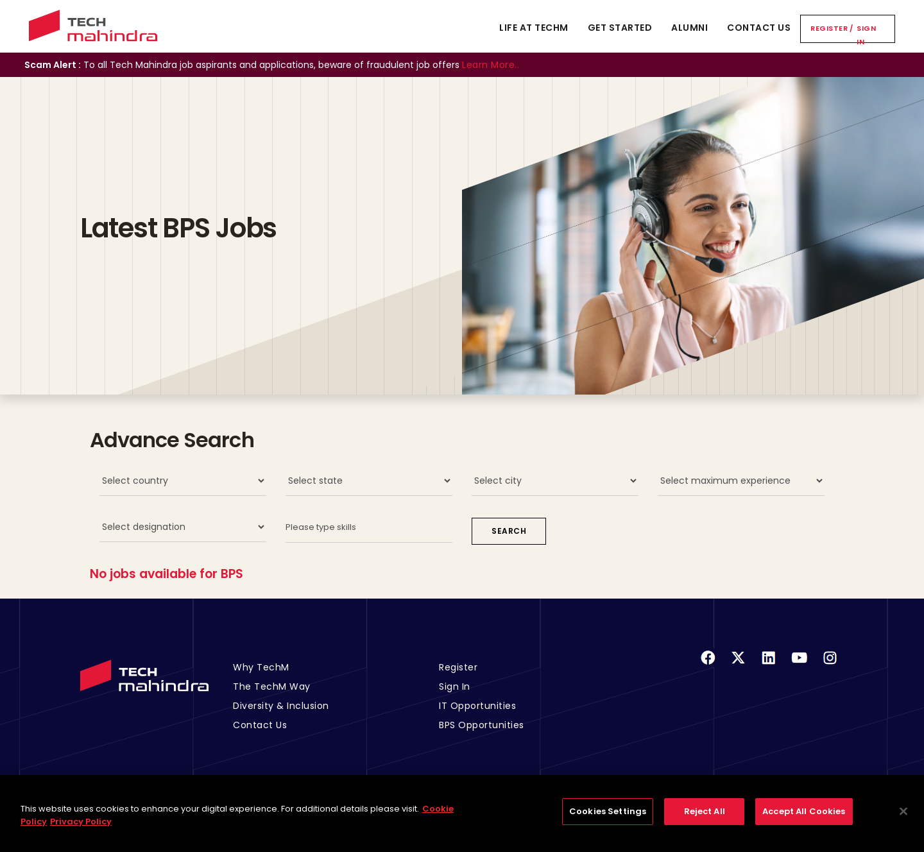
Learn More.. (490, 64)
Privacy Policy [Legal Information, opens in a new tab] (81, 829)
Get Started (620, 27)
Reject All (704, 820)
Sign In (866, 35)
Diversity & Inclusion (281, 705)
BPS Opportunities (481, 725)
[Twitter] (738, 665)
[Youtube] (799, 665)
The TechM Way (272, 686)
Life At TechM (534, 27)
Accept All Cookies (803, 820)
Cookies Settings (607, 820)
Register (829, 28)
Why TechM (261, 667)
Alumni (689, 27)
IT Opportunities (477, 705)
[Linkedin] (769, 665)
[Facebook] (708, 665)
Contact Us (759, 27)
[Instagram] (829, 665)
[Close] (903, 819)
